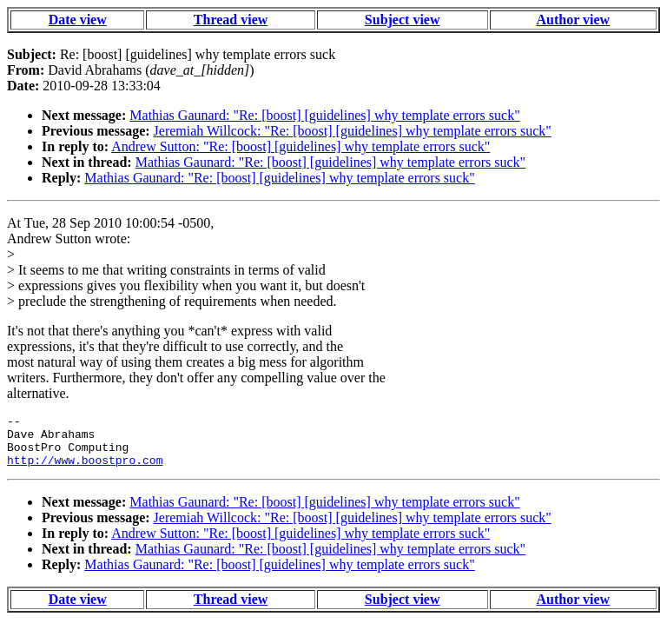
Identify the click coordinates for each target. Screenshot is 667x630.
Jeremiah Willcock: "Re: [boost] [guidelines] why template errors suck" (352, 130)
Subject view (402, 19)
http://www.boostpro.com (84, 470)
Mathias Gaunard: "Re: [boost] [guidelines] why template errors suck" (324, 115)
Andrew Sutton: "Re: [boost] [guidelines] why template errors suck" (300, 146)
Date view (78, 19)
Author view (574, 19)
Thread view (230, 19)
